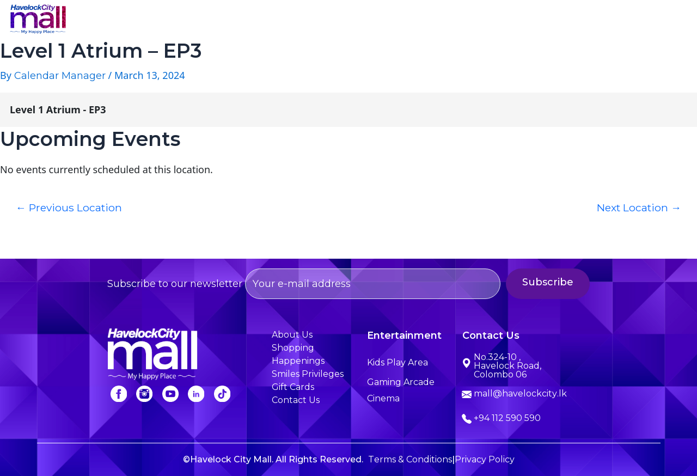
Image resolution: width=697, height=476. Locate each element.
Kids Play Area (397, 362)
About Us (246, 20)
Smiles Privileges (563, 20)
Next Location (639, 207)
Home (186, 20)
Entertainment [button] (390, 20)
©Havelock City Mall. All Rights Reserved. (273, 459)
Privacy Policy (485, 459)
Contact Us (650, 20)
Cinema (383, 398)
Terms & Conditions (410, 459)
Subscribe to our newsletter (304, 283)
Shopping (312, 20)
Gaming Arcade (401, 382)
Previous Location (69, 207)
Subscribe (559, 282)
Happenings (475, 20)
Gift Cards (293, 387)
